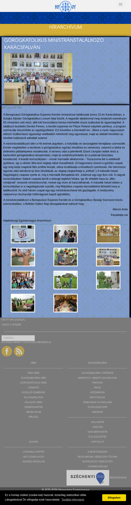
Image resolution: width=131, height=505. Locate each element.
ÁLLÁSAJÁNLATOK (33, 397)
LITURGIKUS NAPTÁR (33, 452)
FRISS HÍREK (34, 373)
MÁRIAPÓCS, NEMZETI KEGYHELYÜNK (97, 378)
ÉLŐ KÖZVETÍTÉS (97, 437)
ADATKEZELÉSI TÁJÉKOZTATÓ (97, 461)
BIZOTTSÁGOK (97, 397)
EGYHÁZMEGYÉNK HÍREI (33, 378)
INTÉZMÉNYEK (97, 392)
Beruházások (118, 477)
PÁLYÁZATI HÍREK (33, 402)
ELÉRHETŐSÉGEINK (97, 452)
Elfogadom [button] (114, 497)
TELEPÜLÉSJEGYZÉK (97, 407)
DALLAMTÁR (97, 422)
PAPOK (97, 387)
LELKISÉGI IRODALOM (33, 461)
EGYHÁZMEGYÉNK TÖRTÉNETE (97, 373)
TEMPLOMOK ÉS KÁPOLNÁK (97, 402)
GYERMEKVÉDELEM (97, 466)
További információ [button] (72, 499)
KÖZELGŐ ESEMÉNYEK (33, 392)
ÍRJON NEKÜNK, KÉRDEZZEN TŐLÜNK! (97, 457)
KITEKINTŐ (33, 387)
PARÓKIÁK (97, 383)
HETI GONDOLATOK (33, 457)
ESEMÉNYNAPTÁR (34, 407)
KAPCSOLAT (97, 442)
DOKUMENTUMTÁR (97, 432)
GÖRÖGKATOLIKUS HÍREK (33, 383)
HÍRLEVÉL (33, 417)
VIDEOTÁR (97, 427)
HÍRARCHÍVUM (33, 412)
